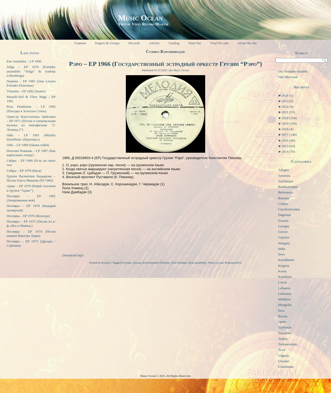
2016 (288, 140)
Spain (282, 322)
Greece (283, 232)
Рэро (211, 262)
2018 (287, 129)
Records (134, 43)
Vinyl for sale (219, 43)
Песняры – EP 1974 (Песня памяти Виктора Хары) (31, 233)
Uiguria (283, 356)
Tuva (281, 350)
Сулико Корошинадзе (228, 262)
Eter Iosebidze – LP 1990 (24, 61)
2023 (287, 101)
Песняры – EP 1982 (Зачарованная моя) (31, 198)
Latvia (282, 282)
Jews (281, 254)
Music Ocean (140, 17)
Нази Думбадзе (197, 262)
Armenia (284, 176)
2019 (289, 123)
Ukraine (283, 361)
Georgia (105, 262)
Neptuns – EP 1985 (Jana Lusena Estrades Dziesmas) (31, 83)
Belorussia (285, 192)
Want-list (194, 43)
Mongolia (285, 305)
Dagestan (284, 215)
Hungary (284, 243)
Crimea (283, 204)
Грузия (137, 262)
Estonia (283, 221)
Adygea (283, 170)
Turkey (283, 339)
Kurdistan (285, 277)
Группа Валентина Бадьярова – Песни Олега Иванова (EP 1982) (31, 178)
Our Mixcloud (288, 77)
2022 (287, 107)
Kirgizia (283, 266)
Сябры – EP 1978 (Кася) (24, 171)
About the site (247, 43)
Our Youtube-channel (292, 71)
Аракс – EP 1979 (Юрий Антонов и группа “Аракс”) (31, 188)
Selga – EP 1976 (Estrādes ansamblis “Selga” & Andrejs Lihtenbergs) (31, 71)
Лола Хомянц (179, 262)
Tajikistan (285, 327)
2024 (287, 95)
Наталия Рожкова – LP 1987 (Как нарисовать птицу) (31, 153)
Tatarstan (284, 333)
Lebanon (284, 288)
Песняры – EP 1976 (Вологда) (28, 216)
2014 (288, 151)
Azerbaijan (285, 181)
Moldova (284, 299)
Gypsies (283, 237)
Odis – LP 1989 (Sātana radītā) (28, 145)
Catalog (174, 43)
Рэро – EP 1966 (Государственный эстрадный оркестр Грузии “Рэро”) (165, 63)
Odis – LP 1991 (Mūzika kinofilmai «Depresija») (31, 137)
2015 (288, 146)
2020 (289, 118)
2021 (288, 112)
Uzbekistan (285, 367)
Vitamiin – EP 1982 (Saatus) (26, 91)
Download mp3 (73, 255)
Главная (80, 43)
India (281, 249)
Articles (154, 43)
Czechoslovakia (289, 209)
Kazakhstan (286, 260)
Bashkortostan (288, 187)
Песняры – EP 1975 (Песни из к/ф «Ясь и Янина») (31, 223)
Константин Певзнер (155, 262)
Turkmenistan (287, 344)
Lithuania (284, 294)
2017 (289, 135)
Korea (282, 271)
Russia (282, 316)
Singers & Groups (107, 43)
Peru (281, 311)
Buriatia (283, 198)
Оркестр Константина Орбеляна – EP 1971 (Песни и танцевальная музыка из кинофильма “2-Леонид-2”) (31, 123)
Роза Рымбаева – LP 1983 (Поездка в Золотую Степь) (31, 109)
